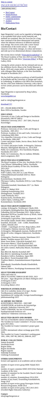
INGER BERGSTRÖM (14, 5)
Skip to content (6, 2)
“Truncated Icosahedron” (30, 55)
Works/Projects (11, 15)
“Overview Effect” (29, 59)
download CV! (6, 104)
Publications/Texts (12, 23)
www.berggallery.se (8, 96)
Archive (9, 21)
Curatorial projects (13, 19)
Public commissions (13, 17)
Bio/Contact (10, 12)
